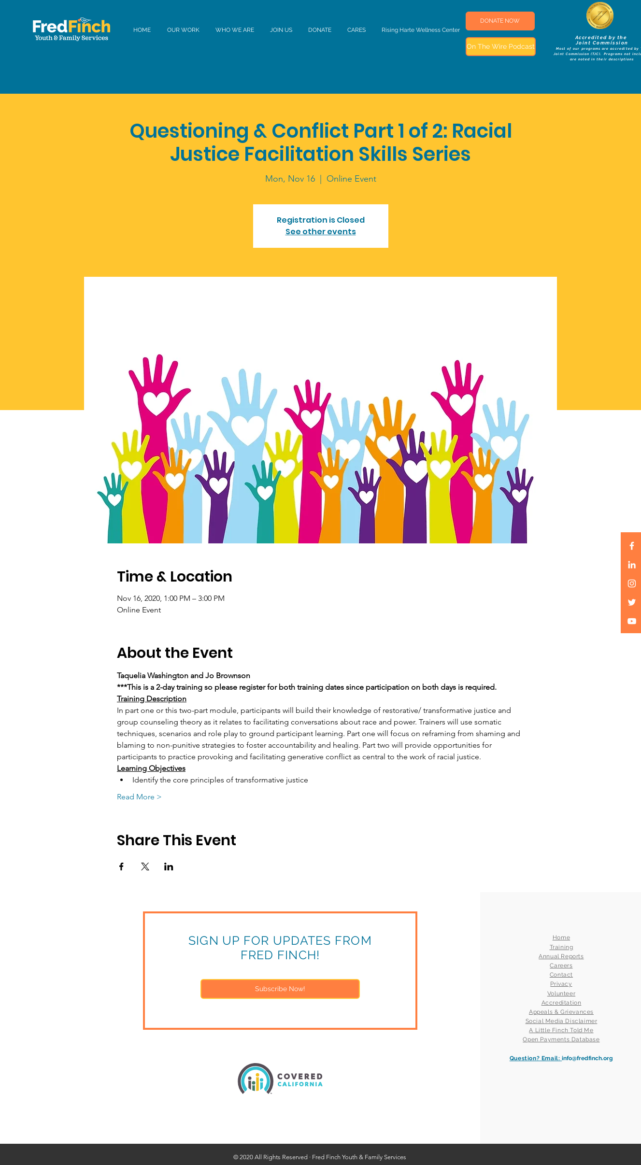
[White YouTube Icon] (632, 621)
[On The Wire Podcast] (501, 46)
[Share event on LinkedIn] (168, 866)
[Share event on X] (145, 866)
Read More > (139, 796)
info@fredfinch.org (587, 1058)
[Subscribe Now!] (280, 989)
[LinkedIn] (632, 564)
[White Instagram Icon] (632, 583)
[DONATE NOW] (500, 21)
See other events (320, 231)
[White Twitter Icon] (632, 602)
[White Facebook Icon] (632, 545)
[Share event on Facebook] (121, 866)
